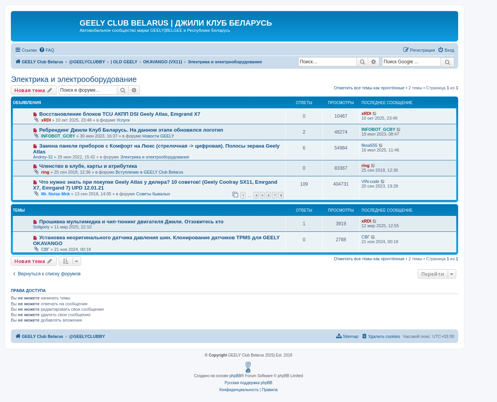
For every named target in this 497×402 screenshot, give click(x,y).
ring (45, 172)
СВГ (45, 249)
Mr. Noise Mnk (55, 193)
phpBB (235, 376)
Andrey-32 (43, 157)
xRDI (46, 120)
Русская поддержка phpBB (248, 383)
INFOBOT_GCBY (58, 136)
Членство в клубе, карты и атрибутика (88, 166)
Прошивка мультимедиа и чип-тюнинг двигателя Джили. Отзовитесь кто (131, 221)
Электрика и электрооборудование (74, 79)
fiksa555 (369, 145)
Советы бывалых (153, 193)
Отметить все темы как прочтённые (369, 87)
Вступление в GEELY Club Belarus (149, 172)
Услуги (123, 120)
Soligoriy (41, 226)
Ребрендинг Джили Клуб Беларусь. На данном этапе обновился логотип (131, 130)
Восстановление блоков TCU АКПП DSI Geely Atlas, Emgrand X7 (119, 114)
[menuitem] (46, 50)
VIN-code (370, 181)
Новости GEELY (158, 136)
